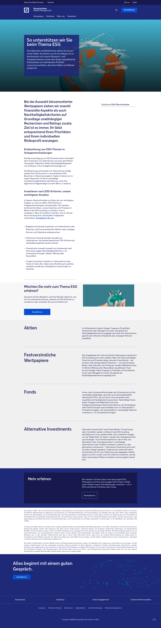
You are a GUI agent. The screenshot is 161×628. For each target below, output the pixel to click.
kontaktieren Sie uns (45, 218)
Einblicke (60, 599)
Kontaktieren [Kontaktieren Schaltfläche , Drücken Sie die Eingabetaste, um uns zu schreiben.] (129, 10)
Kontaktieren (37, 312)
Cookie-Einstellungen (95, 608)
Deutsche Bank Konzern (34, 2)
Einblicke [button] (55, 16)
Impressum (42, 608)
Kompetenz (20, 599)
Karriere (50, 2)
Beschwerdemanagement (113, 608)
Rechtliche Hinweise (55, 608)
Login (134, 2)
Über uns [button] (65, 16)
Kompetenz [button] (43, 16)
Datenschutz (69, 608)
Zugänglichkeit (80, 608)
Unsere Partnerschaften (141, 599)
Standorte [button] (76, 16)
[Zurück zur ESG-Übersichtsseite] (119, 103)
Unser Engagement (100, 599)
